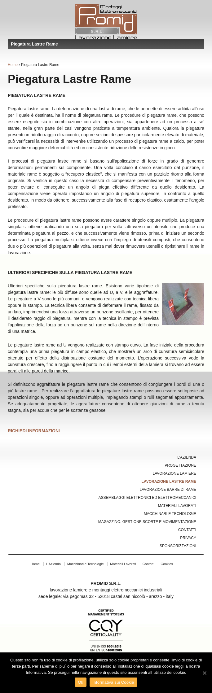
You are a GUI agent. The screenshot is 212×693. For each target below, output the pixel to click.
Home (13, 65)
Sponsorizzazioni (178, 546)
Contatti (187, 530)
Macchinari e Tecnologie (170, 514)
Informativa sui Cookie (113, 682)
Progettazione (180, 465)
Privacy (188, 538)
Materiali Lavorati (177, 505)
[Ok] (204, 673)
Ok (80, 682)
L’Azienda (186, 457)
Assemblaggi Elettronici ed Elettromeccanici (147, 497)
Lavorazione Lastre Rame (169, 481)
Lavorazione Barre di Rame (168, 489)
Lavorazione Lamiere (174, 473)
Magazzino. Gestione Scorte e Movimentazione (147, 522)
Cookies (167, 564)
